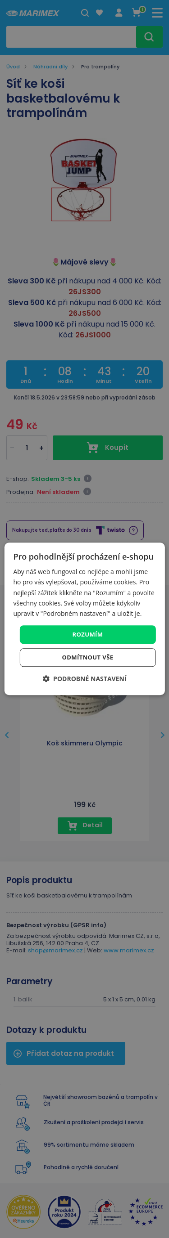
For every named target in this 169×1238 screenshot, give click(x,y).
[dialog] (84, 619)
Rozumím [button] (88, 634)
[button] (84, 679)
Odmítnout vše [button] (88, 658)
